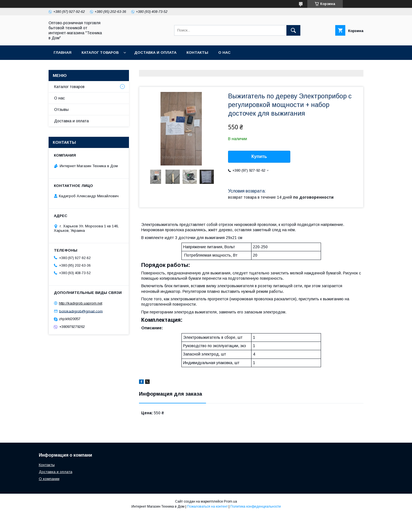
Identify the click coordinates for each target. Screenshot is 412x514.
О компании (49, 479)
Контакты (197, 52)
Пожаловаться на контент (207, 506)
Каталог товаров (100, 52)
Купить (259, 156)
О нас (224, 52)
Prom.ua (230, 501)
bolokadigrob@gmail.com (81, 311)
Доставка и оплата (155, 52)
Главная (62, 52)
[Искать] (293, 30)
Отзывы (61, 109)
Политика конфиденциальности (255, 506)
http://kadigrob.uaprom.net (80, 303)
